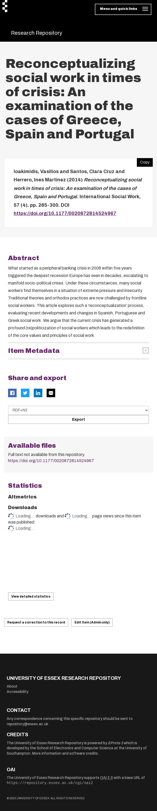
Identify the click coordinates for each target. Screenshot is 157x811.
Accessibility (17, 692)
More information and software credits (65, 753)
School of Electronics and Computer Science (75, 748)
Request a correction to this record (36, 622)
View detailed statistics (30, 596)
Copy (143, 161)
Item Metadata (34, 350)
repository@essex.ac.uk (27, 724)
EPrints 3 (115, 743)
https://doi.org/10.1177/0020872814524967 (65, 213)
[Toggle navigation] (123, 9)
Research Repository (36, 33)
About (12, 686)
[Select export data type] (78, 410)
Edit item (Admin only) (92, 622)
